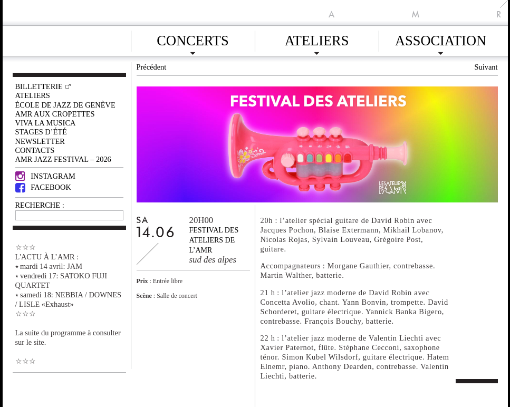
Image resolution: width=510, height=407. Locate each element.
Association (440, 39)
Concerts (192, 39)
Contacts (35, 150)
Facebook (43, 187)
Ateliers (317, 39)
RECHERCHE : (39, 205)
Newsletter (40, 141)
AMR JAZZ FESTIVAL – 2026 (63, 159)
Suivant (486, 67)
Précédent (152, 67)
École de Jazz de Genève (65, 105)
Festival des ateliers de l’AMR (214, 240)
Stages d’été (41, 132)
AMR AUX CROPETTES (55, 114)
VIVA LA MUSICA (45, 123)
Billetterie (39, 86)
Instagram (45, 176)
